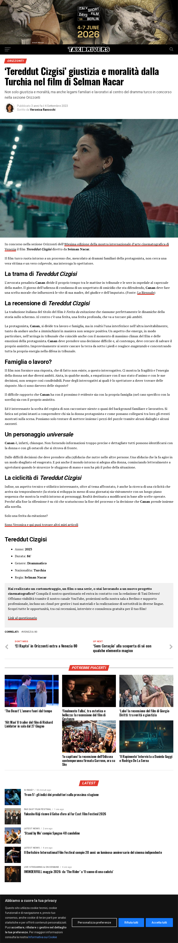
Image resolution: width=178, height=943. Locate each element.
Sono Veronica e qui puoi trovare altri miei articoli (41, 524)
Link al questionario (22, 618)
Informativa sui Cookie (42, 937)
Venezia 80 (30, 632)
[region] (89, 919)
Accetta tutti (159, 922)
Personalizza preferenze (94, 922)
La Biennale (145, 292)
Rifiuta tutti (131, 922)
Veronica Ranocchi (42, 109)
